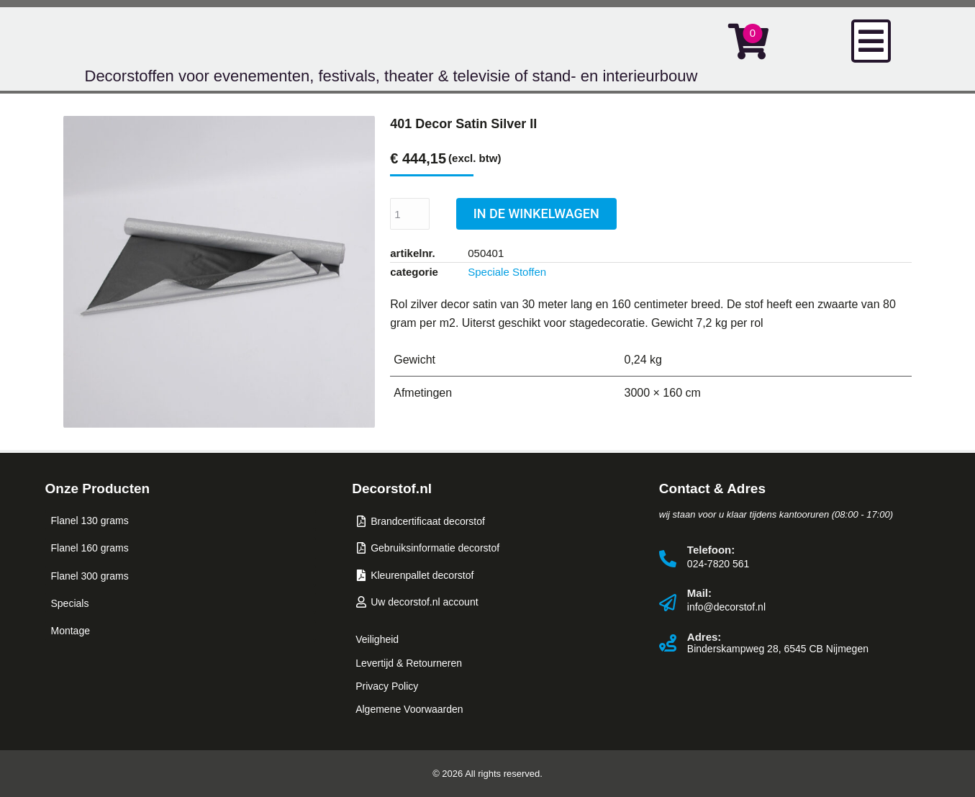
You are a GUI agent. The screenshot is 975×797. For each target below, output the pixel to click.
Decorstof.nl (392, 488)
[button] (871, 41)
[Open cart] (748, 41)
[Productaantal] (409, 214)
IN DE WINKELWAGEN (536, 213)
